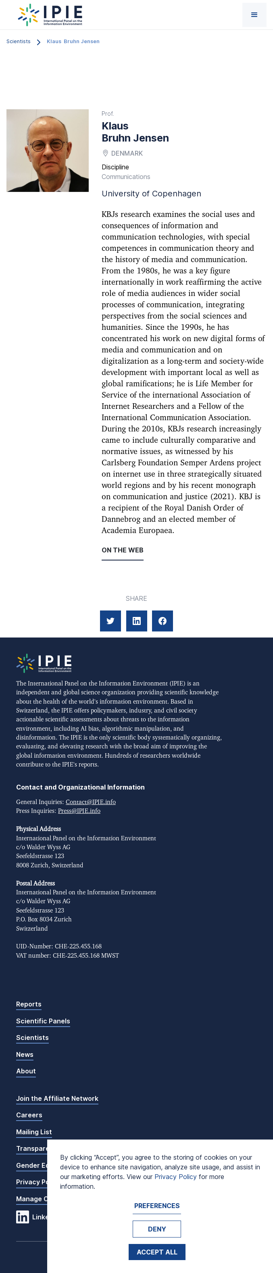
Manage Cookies (42, 1199)
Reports (29, 1004)
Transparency (38, 1148)
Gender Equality (41, 1165)
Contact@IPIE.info (91, 802)
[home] (48, 15)
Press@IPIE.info (79, 811)
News (24, 1054)
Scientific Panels (43, 1021)
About (26, 1071)
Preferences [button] (157, 1206)
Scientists (32, 1037)
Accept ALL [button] (157, 1252)
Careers (29, 1115)
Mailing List (34, 1132)
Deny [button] (157, 1229)
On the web (123, 550)
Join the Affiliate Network (57, 1098)
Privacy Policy (38, 1182)
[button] (254, 15)
